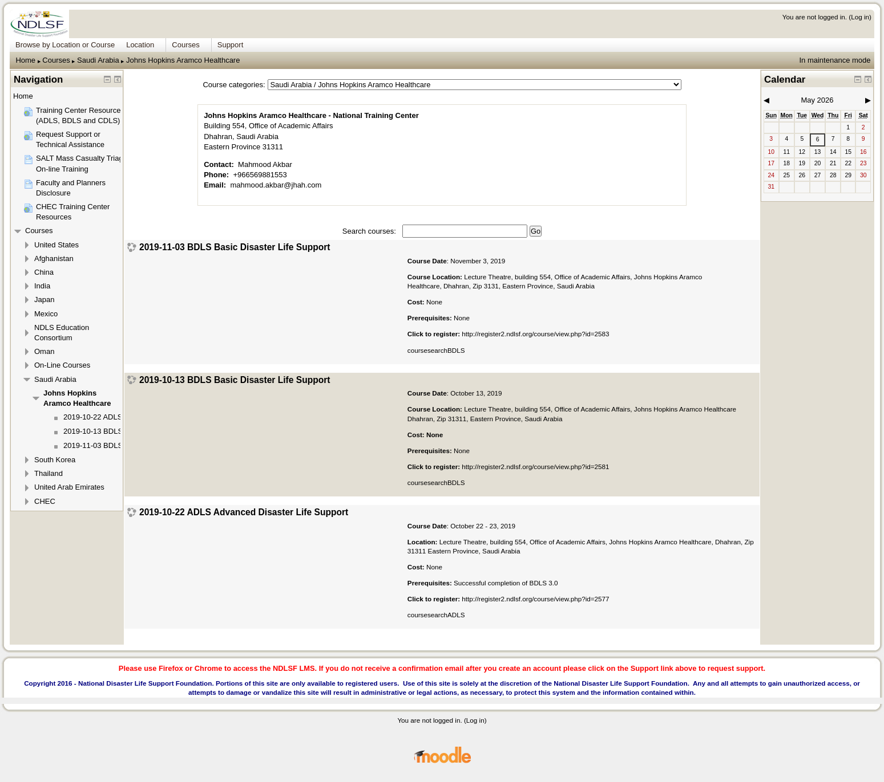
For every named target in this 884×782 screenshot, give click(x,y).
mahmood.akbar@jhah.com (275, 185)
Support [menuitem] (230, 44)
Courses (56, 60)
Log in (860, 17)
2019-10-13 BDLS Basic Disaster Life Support (234, 380)
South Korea (54, 459)
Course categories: (234, 84)
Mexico (46, 313)
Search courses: (370, 231)
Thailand (48, 473)
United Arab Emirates (69, 487)
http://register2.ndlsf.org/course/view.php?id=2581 (535, 466)
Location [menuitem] (140, 44)
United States (56, 245)
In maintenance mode (834, 60)
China (44, 272)
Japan (44, 299)
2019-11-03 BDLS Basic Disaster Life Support (234, 247)
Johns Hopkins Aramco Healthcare (183, 60)
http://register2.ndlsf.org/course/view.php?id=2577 (535, 598)
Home (25, 60)
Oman (44, 351)
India (42, 286)
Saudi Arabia (98, 60)
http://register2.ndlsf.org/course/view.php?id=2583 (535, 333)
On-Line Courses (62, 365)
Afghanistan (54, 258)
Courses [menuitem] (185, 44)
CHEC (44, 501)
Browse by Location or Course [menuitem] (65, 44)
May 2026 (817, 100)
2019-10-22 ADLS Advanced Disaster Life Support (243, 512)
